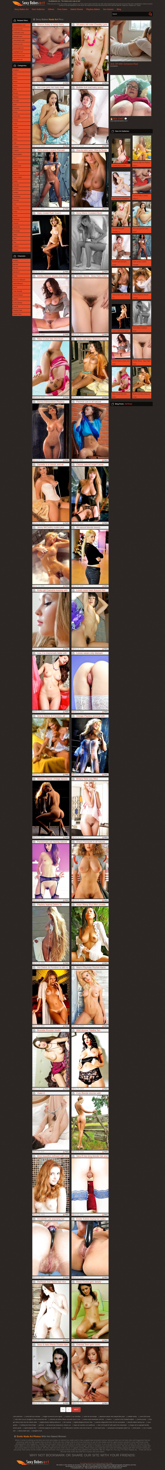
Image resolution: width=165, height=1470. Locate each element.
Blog (119, 9)
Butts (15, 104)
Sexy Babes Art (84, 1463)
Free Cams (62, 9)
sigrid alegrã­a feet (29, 1428)
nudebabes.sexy (18, 32)
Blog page (100, 1463)
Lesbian (16, 146)
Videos (51, 9)
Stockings (16, 231)
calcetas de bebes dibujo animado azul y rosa (64, 1419)
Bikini (15, 89)
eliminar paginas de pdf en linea (49, 1428)
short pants (135, 1428)
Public (15, 211)
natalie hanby (131, 1416)
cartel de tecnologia (89, 1416)
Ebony (15, 112)
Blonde (15, 93)
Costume (16, 108)
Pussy (15, 215)
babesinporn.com (19, 55)
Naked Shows (76, 9)
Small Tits (16, 227)
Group (15, 131)
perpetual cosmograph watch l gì (118, 1428)
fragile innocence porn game (52, 1416)
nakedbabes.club (19, 40)
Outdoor (16, 189)
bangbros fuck (36, 1431)
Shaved (15, 223)
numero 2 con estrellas (72, 1416)
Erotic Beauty (17, 303)
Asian (15, 74)
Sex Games (108, 9)
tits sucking (66, 1422)
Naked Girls (17, 166)
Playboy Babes (93, 9)
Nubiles (15, 260)
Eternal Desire (18, 295)
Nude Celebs (17, 177)
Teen (14, 238)
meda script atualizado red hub (92, 1419)
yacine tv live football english (123, 1419)
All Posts (128, 404)
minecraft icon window (32, 1416)
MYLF (15, 287)
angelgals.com (18, 52)
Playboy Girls (17, 310)
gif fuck (40, 1425)
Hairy (15, 135)
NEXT (76, 1410)
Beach (15, 81)
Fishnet (15, 127)
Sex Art (15, 268)
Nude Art (16, 173)
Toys (14, 242)
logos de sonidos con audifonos (83, 1425)
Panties (15, 192)
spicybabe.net (17, 59)
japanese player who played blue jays (111, 1416)
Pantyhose (16, 196)
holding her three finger (27, 1425)
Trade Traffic (108, 1463)
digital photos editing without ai (49, 1422)
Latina (15, 139)
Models (15, 162)
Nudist (15, 181)
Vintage (15, 250)
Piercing (16, 200)
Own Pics (93, 1463)
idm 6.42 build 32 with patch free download (111, 1425)
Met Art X (16, 272)
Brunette (16, 101)
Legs (14, 143)
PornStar (16, 208)
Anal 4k (15, 306)
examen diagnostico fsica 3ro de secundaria (109, 1422)
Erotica (15, 120)
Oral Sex (16, 185)
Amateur (16, 70)
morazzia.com (17, 29)
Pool (14, 204)
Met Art (15, 264)
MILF (15, 158)
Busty (15, 85)
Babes (15, 78)
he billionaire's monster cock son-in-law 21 (77, 1428)
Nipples (15, 169)
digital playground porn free (82, 1422)
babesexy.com (18, 44)
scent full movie (144, 1416)
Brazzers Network (19, 280)
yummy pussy (140, 1419)
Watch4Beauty (18, 283)
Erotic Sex (16, 116)
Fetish (15, 123)
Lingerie (16, 150)
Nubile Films (17, 314)
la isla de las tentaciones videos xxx (58, 1425)
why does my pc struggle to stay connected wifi (30, 1419)
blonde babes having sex (135, 1422)
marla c (108, 1419)
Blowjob (16, 97)
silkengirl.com (17, 36)
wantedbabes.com (19, 25)
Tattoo (15, 234)
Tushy (15, 276)
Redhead (16, 219)
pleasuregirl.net (18, 48)
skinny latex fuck (23, 1431)
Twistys (15, 299)
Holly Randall (17, 291)
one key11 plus (99, 1428)
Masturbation (17, 154)
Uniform (16, 246)
